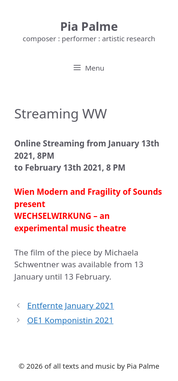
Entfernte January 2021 (70, 305)
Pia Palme (89, 26)
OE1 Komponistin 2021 (70, 320)
